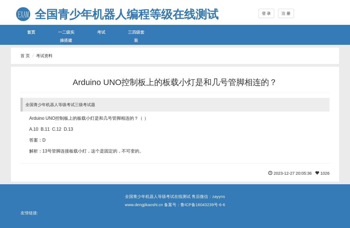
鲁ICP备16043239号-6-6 (202, 204)
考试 (101, 32)
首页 (31, 32)
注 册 (286, 13)
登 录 (266, 13)
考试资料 (44, 55)
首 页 (25, 55)
